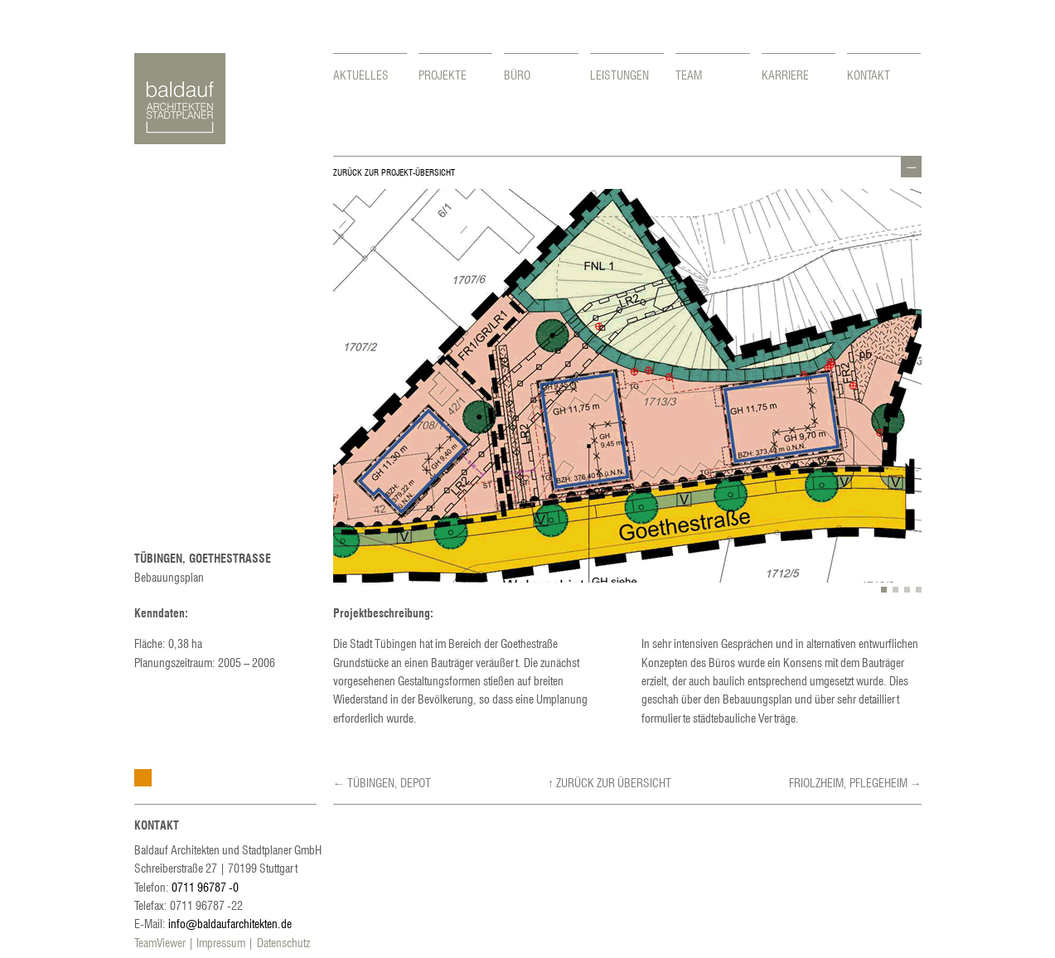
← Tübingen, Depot (382, 782)
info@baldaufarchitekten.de (230, 923)
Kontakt (868, 74)
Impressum (220, 942)
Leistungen (619, 74)
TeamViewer (160, 942)
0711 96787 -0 (205, 886)
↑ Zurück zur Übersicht (609, 782)
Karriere (785, 74)
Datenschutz (283, 942)
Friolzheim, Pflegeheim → (855, 782)
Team (688, 74)
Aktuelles (361, 74)
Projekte (443, 74)
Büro (517, 74)
